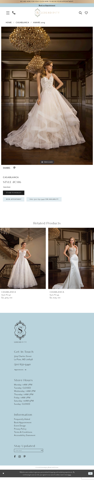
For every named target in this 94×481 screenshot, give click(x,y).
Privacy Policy (20, 432)
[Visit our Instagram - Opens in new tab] (19, 460)
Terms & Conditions (23, 435)
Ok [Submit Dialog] (90, 477)
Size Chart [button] (7, 187)
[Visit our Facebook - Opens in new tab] (15, 460)
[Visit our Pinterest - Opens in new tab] (24, 460)
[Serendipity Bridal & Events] (47, 13)
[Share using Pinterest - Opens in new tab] (14, 168)
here (69, 478)
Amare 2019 (39, 23)
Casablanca (22, 23)
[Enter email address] (31, 454)
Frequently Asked (22, 422)
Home (9, 23)
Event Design (20, 429)
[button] (8, 13)
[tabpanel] (47, 96)
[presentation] (23, 261)
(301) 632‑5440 (22, 367)
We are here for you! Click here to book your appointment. (47, 2)
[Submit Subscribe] (46, 454)
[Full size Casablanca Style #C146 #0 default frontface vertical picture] (47, 96)
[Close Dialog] (3, 477)
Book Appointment (16, 202)
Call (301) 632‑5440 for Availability (51, 202)
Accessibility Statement (24, 438)
